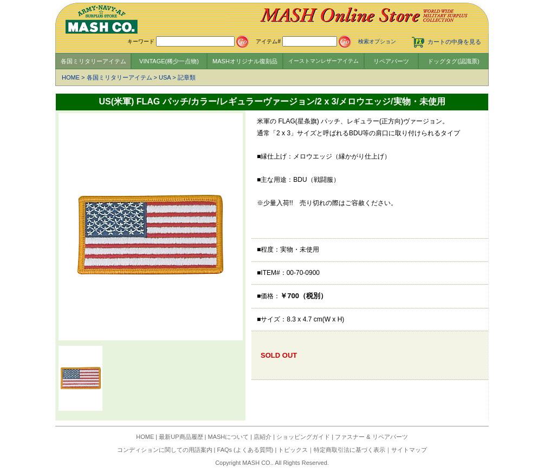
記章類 (187, 77)
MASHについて (228, 436)
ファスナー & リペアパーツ (371, 436)
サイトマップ (409, 449)
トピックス (293, 449)
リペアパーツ (391, 61)
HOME (71, 77)
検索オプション (377, 41)
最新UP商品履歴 (181, 436)
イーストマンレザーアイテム (323, 61)
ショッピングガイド (303, 436)
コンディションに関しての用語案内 (164, 449)
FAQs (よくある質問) (245, 449)
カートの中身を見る (454, 41)
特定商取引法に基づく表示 (349, 449)
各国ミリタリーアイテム (93, 61)
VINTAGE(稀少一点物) (169, 61)
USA (165, 77)
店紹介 (262, 436)
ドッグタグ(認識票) (453, 61)
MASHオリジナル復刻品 (244, 61)
